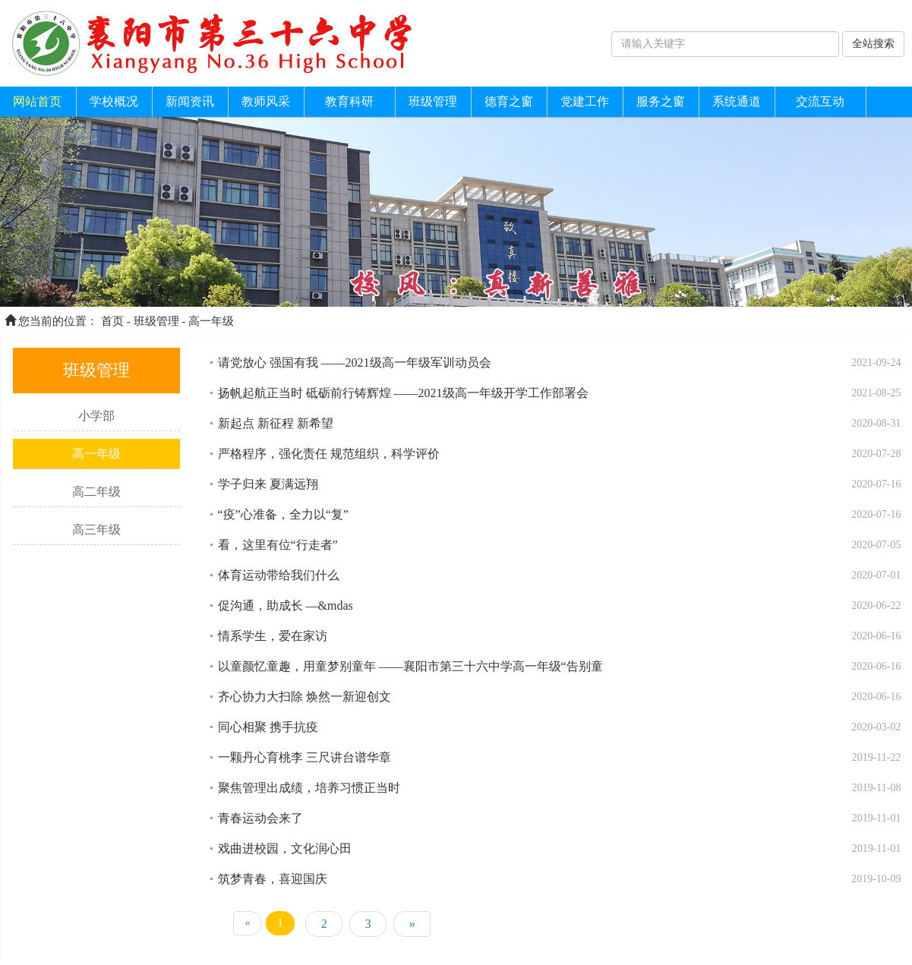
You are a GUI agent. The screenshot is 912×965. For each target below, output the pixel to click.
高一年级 (211, 321)
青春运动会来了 (260, 818)
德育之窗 (508, 101)
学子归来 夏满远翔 (268, 484)
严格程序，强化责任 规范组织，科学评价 (329, 453)
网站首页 (37, 101)
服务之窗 (660, 101)
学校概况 (114, 101)
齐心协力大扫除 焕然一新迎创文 (304, 696)
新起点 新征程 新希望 (275, 423)
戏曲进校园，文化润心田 (285, 848)
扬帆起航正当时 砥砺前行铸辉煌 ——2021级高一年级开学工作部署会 (403, 392)
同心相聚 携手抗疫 (268, 727)
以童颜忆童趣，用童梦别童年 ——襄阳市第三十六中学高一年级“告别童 (410, 666)
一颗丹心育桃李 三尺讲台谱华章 (304, 757)
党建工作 (584, 101)
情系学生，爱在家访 (272, 635)
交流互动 (820, 101)
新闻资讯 (190, 101)
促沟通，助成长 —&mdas (285, 605)
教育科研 (349, 101)
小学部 (96, 415)
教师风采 (265, 101)
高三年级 (96, 529)
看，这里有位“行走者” (278, 544)
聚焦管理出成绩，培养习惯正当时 (309, 787)
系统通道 (736, 101)
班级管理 (433, 101)
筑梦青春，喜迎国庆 (272, 878)
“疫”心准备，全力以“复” (283, 514)
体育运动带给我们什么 (278, 575)
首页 (112, 321)
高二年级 (96, 491)
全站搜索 (873, 43)
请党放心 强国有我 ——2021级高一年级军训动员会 (354, 362)
